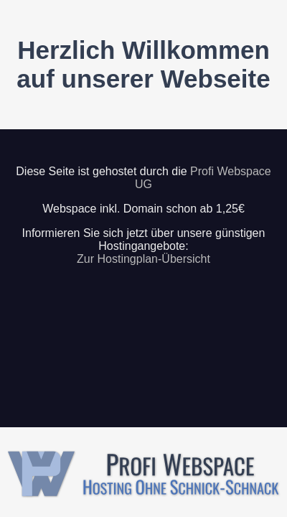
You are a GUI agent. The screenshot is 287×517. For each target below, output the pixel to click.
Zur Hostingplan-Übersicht (143, 259)
